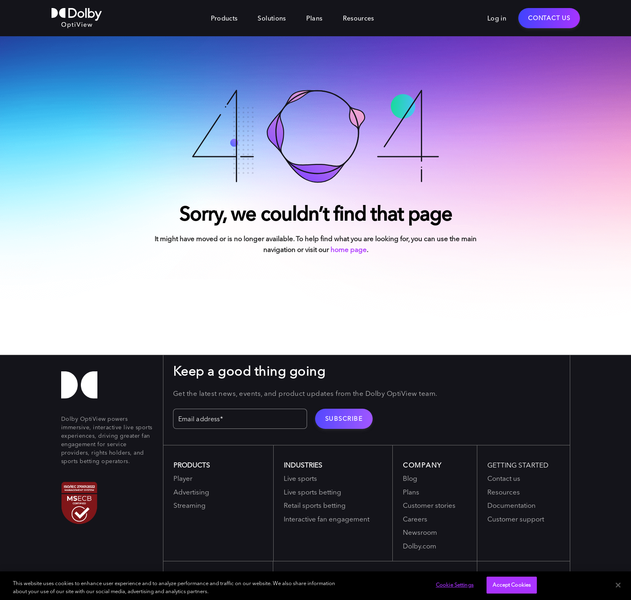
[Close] (618, 585)
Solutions (272, 18)
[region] (315, 585)
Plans (314, 18)
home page (348, 249)
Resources (358, 18)
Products (224, 18)
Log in (496, 18)
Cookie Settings (455, 584)
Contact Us (549, 18)
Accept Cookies (512, 584)
